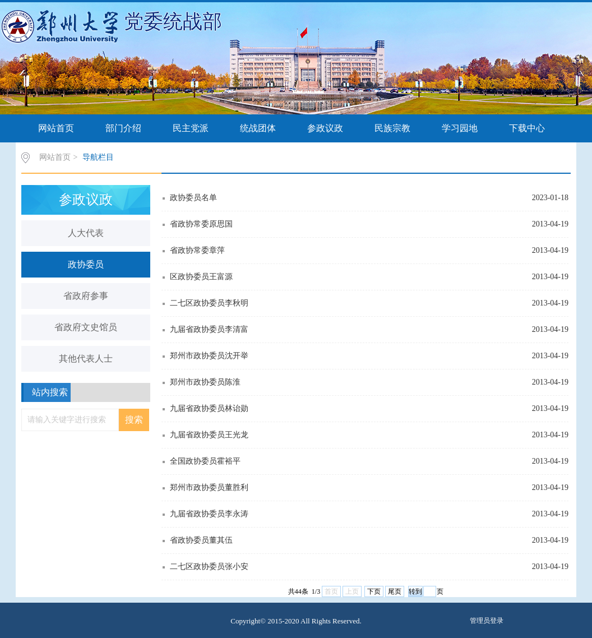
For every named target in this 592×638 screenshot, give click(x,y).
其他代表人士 (86, 358)
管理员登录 (486, 621)
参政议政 (325, 128)
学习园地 (460, 128)
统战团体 (258, 128)
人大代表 (86, 233)
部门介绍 (123, 128)
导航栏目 (98, 157)
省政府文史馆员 (85, 327)
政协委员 (86, 264)
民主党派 (191, 128)
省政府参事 (85, 295)
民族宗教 (392, 128)
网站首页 (56, 128)
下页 (374, 591)
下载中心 (527, 128)
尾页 (394, 591)
